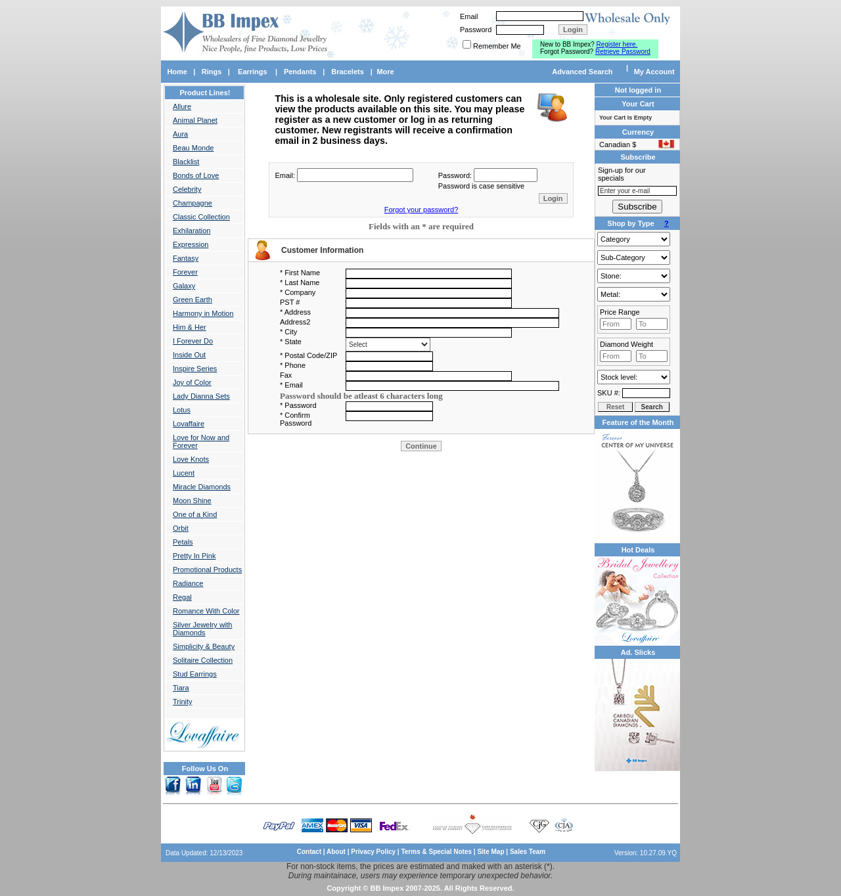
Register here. (617, 44)
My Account (654, 72)
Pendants (300, 72)
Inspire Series (195, 368)
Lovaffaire (188, 424)
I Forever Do (193, 341)
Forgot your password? (421, 209)
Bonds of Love (196, 175)
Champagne (192, 203)
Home (177, 72)
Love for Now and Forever (201, 441)
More (385, 72)
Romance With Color (206, 611)
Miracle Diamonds (202, 487)
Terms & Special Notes (437, 851)
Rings (212, 72)
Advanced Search (582, 72)
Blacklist (186, 162)
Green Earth (192, 299)
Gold (633, 294)
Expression (190, 244)
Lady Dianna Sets (201, 396)
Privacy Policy (373, 851)
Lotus (182, 410)
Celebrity (187, 189)
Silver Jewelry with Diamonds (202, 629)
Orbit (181, 528)
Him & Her (189, 327)
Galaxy (184, 286)
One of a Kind (195, 514)
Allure (182, 106)
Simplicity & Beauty (204, 646)
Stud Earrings (195, 674)
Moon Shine (192, 500)
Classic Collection (201, 217)
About (336, 851)
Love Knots (191, 459)
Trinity (183, 702)
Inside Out (189, 355)
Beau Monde (193, 148)
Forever (185, 272)
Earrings (252, 72)
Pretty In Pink (194, 556)
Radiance (188, 583)
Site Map (490, 851)
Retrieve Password (622, 51)
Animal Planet (195, 120)
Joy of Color (192, 382)
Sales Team (527, 851)
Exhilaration (191, 231)
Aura (180, 134)
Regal (182, 597)
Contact (309, 851)
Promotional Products (207, 569)
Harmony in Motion (203, 313)
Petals (183, 542)
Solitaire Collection (203, 660)
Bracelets (347, 72)
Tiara (181, 688)
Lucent (183, 473)
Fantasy (185, 258)
